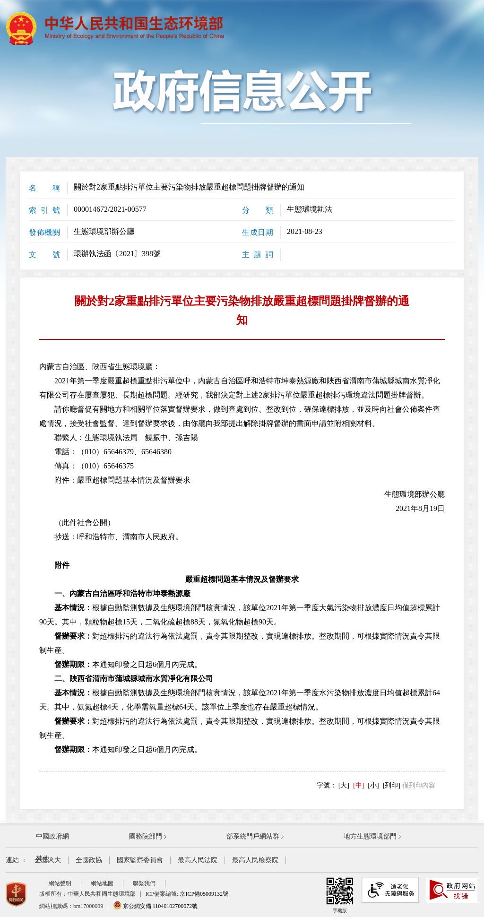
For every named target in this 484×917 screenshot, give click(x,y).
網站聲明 (60, 883)
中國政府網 (52, 836)
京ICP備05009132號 (204, 894)
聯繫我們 (144, 883)
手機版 (340, 895)
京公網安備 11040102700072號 (155, 906)
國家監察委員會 (140, 860)
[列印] (391, 785)
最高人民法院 (197, 860)
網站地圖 (102, 883)
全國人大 (48, 860)
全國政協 (89, 860)
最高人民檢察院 (255, 860)
